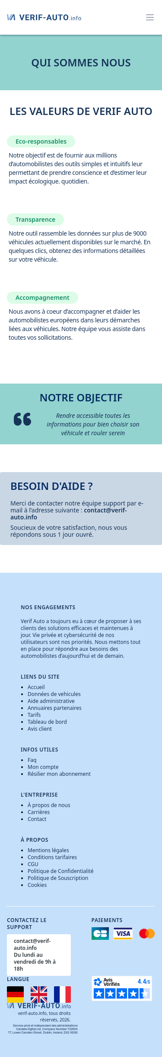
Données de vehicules (54, 694)
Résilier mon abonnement (59, 774)
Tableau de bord (47, 721)
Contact (37, 819)
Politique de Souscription (58, 878)
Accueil (36, 687)
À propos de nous (49, 805)
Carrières (39, 812)
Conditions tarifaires (52, 857)
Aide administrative (51, 701)
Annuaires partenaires (55, 708)
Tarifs (34, 715)
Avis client (40, 728)
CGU (33, 864)
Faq (32, 760)
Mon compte (43, 767)
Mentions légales (48, 850)
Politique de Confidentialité (61, 871)
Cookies (37, 885)
